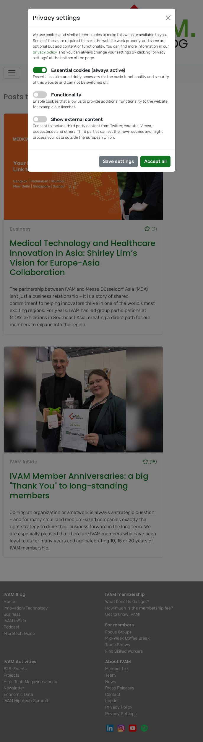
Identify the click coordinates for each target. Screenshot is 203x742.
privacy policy (45, 52)
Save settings (118, 161)
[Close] (168, 17)
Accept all (155, 161)
